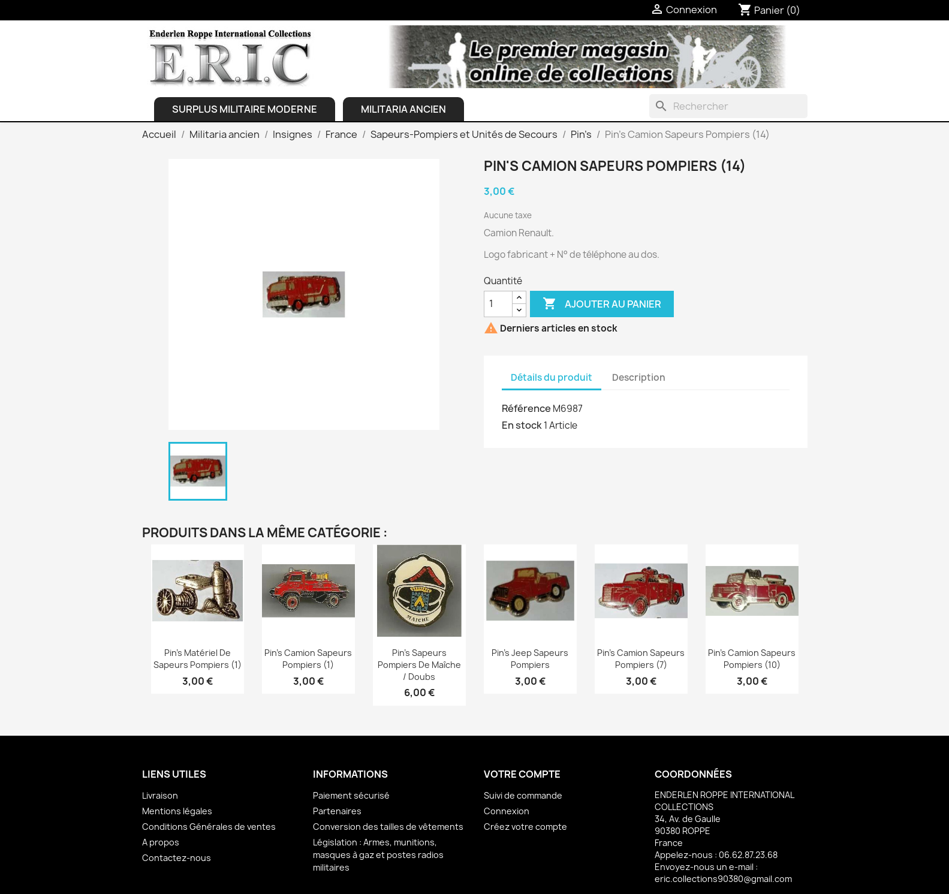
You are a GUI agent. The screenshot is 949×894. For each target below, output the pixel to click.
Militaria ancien (403, 109)
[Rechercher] (728, 106)
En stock (522, 425)
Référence (526, 408)
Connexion (506, 811)
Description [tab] (638, 377)
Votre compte (522, 774)
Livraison (160, 795)
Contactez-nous (176, 857)
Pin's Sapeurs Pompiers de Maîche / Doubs (419, 664)
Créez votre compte (525, 826)
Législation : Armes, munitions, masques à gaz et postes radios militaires (378, 854)
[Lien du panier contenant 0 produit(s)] (769, 10)
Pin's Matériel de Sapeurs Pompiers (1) (197, 658)
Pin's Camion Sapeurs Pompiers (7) (641, 658)
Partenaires (337, 811)
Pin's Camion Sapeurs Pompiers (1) (308, 658)
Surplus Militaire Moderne (244, 109)
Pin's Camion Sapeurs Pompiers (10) (752, 658)
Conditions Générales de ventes (209, 826)
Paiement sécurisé (351, 795)
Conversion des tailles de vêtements (388, 826)
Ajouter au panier (602, 304)
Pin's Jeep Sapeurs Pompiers (530, 658)
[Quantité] (498, 304)
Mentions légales (177, 811)
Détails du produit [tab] (551, 377)
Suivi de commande (523, 795)
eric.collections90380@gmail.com (723, 878)
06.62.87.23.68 (748, 854)
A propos (160, 842)
